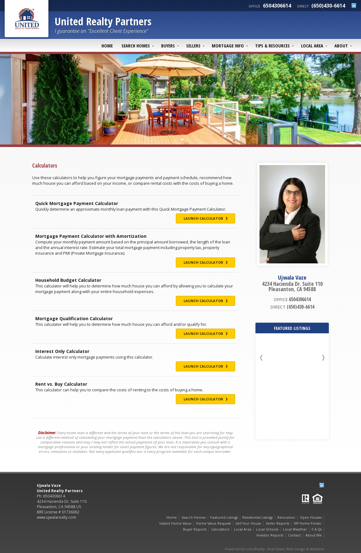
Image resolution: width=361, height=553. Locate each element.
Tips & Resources (272, 45)
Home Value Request (213, 523)
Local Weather (295, 529)
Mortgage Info (228, 45)
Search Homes (135, 45)
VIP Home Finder (308, 523)
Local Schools (267, 529)
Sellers (193, 45)
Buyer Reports (194, 529)
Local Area (312, 45)
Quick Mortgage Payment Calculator (76, 203)
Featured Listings (224, 517)
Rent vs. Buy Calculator (61, 384)
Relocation (286, 517)
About (341, 45)
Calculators (220, 529)
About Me (313, 535)
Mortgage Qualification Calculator (74, 318)
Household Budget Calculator (68, 280)
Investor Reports (269, 535)
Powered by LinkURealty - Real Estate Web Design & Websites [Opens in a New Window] (274, 549)
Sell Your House (248, 523)
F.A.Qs (317, 529)
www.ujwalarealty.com (56, 517)
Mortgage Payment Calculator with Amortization (90, 236)
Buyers (168, 45)
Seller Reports (277, 523)
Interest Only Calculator (62, 351)
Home (107, 45)
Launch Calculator (205, 218)
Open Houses (311, 517)
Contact (294, 535)
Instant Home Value (175, 523)
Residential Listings (257, 517)
